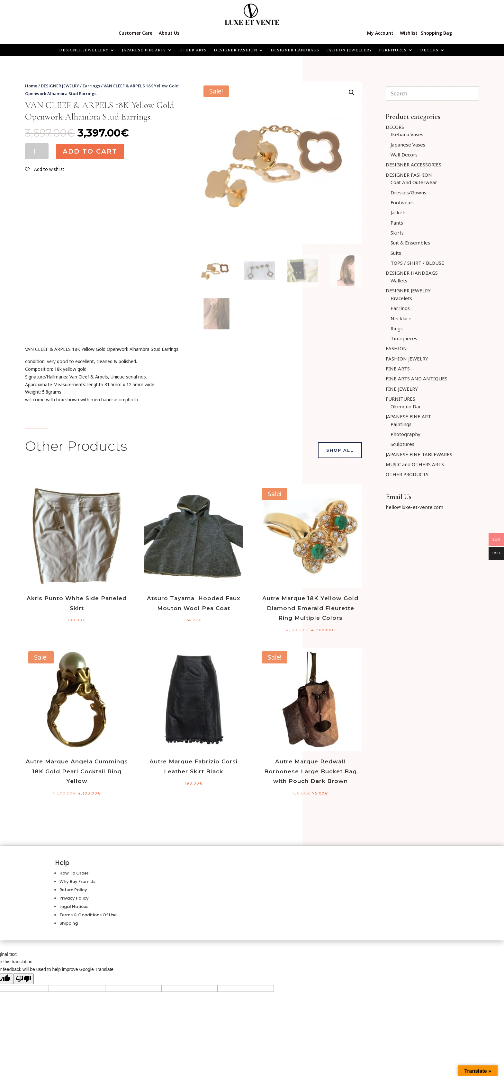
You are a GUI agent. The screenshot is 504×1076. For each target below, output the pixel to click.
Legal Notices (73, 906)
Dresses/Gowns (408, 192)
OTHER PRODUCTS (407, 474)
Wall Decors (404, 154)
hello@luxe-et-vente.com (414, 507)
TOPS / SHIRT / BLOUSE (417, 263)
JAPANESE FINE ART (408, 416)
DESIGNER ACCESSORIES (413, 164)
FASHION (396, 348)
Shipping (68, 923)
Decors (429, 50)
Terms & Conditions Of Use (88, 915)
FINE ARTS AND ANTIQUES (416, 378)
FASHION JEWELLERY (349, 50)
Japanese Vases (408, 144)
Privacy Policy (74, 898)
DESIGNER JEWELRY (60, 86)
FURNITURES (393, 50)
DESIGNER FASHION (235, 50)
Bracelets (401, 298)
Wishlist (409, 33)
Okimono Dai (405, 406)
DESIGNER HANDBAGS (295, 50)
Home (31, 86)
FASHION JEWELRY (407, 358)
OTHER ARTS (193, 50)
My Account (380, 33)
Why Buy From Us (77, 881)
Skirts (397, 232)
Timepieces (404, 338)
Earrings (91, 86)
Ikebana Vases (407, 134)
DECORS (395, 127)
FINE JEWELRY (402, 389)
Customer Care (135, 33)
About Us (169, 33)
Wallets (399, 280)
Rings (397, 328)
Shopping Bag (436, 33)
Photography (405, 434)
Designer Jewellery (83, 50)
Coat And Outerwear (414, 182)
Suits (396, 253)
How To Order (73, 873)
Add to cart (90, 151)
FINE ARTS (398, 368)
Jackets (399, 212)
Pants (397, 222)
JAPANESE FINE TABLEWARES (419, 454)
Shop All (340, 450)
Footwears (403, 202)
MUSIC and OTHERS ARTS (415, 464)
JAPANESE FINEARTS (144, 50)
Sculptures (402, 444)
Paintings (401, 424)
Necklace (401, 318)
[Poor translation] (23, 979)
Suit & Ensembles (410, 242)
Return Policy (73, 890)
